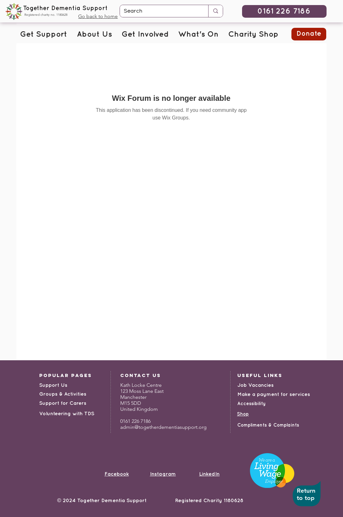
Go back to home (98, 16)
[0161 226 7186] (284, 11)
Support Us (53, 385)
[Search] (159, 11)
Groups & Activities (62, 394)
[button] (43, 34)
